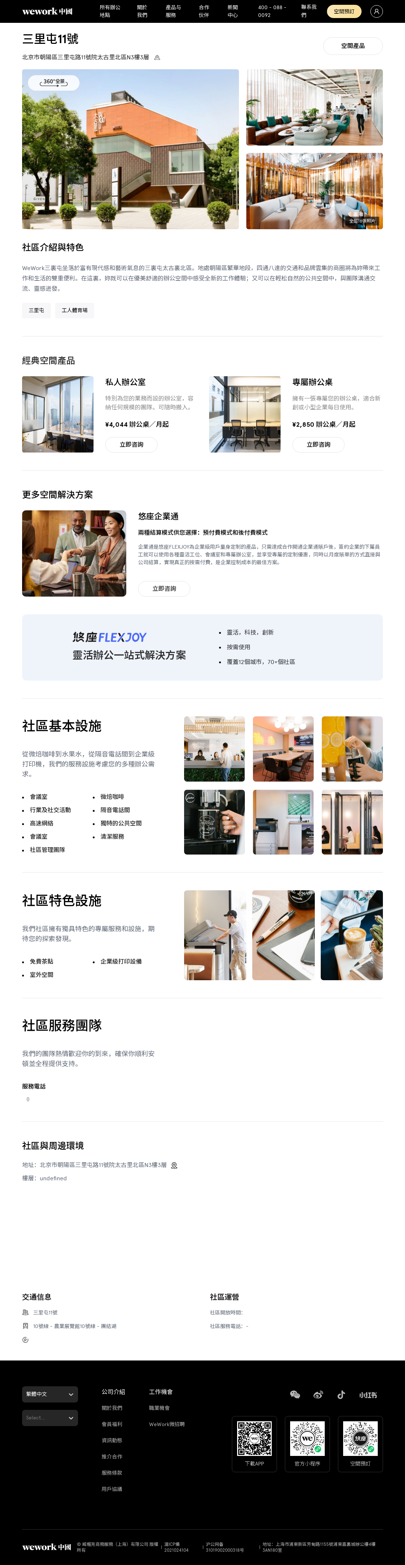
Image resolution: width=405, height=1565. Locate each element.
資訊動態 (112, 1441)
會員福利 (112, 1424)
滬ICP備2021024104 (176, 1547)
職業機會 (159, 1408)
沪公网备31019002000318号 (225, 1547)
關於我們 (112, 1408)
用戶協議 (112, 1489)
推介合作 (112, 1457)
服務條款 (112, 1473)
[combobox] (27, 1394)
